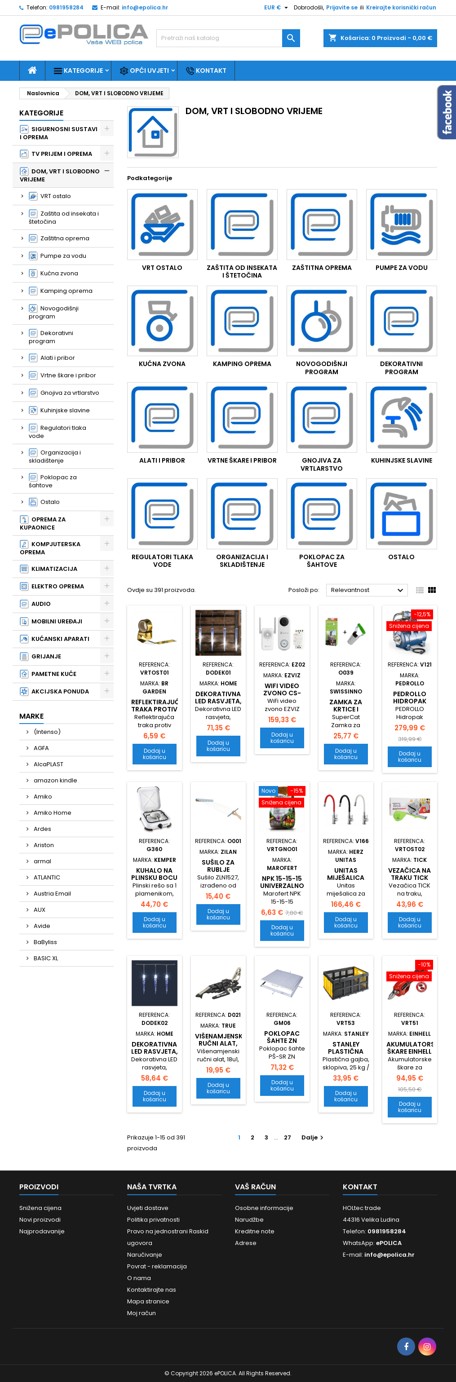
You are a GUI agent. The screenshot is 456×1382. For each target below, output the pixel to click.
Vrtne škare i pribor (62, 375)
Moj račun (141, 1313)
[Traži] (228, 38)
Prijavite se (342, 7)
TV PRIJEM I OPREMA (56, 154)
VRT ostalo (50, 196)
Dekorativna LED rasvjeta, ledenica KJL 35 (154, 1055)
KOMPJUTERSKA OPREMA (50, 548)
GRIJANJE (40, 656)
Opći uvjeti (144, 70)
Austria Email (51, 893)
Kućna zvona (53, 273)
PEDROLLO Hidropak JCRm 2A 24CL (409, 701)
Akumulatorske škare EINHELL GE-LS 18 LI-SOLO (414, 1055)
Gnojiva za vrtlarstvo (64, 393)
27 (287, 1137)
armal (41, 861)
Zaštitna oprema (59, 238)
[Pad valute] (277, 7)
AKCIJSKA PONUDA (54, 691)
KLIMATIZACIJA (48, 569)
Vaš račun (255, 1187)
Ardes (41, 829)
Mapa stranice (148, 1301)
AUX (38, 909)
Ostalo (44, 502)
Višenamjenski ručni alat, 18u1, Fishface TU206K (219, 1047)
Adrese (246, 1243)
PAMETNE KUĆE (48, 674)
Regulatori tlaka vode (57, 432)
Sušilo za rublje (218, 866)
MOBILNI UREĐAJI (51, 621)
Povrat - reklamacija (157, 1266)
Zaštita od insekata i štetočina (64, 217)
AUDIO (35, 604)
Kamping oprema (61, 291)
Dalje (313, 1137)
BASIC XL (45, 958)
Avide (41, 926)
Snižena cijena (40, 1208)
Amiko (42, 796)
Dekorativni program (51, 337)
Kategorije (78, 70)
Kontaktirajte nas (151, 1289)
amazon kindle (54, 780)
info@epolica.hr (145, 7)
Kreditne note (254, 1231)
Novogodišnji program (54, 312)
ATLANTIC (46, 877)
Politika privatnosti (153, 1219)
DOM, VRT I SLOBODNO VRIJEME (60, 175)
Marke (31, 716)
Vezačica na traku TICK (409, 874)
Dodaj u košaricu (154, 754)
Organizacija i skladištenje (55, 456)
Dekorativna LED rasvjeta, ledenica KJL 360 (218, 704)
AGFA (40, 748)
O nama (139, 1278)
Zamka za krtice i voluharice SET (346, 713)
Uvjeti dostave (147, 1208)
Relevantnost (368, 590)
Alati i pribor (52, 357)
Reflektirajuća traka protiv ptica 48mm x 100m (157, 713)
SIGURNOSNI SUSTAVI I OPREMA (58, 133)
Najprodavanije (42, 1231)
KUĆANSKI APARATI (54, 639)
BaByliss (44, 942)
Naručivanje (144, 1254)
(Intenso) (46, 732)
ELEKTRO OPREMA (52, 586)
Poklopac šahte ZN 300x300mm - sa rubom (282, 1044)
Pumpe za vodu (57, 256)
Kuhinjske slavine (59, 410)
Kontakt (206, 70)
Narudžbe (249, 1219)
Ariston (43, 845)
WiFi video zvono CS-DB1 (282, 693)
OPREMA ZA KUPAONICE (43, 523)
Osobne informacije (264, 1208)
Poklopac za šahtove (53, 481)
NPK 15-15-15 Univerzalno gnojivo (282, 885)
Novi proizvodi (40, 1219)
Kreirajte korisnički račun (401, 7)
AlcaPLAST (47, 764)
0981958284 (66, 7)
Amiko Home (51, 812)
